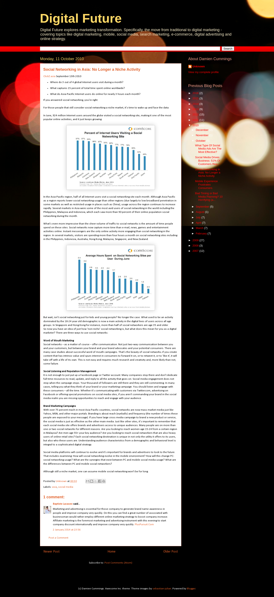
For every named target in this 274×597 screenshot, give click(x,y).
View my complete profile (203, 72)
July (198, 217)
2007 (196, 250)
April (199, 222)
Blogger (191, 588)
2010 (196, 125)
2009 (196, 240)
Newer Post (51, 551)
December (202, 130)
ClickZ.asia (49, 76)
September (203, 206)
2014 (196, 103)
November (202, 135)
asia (54, 487)
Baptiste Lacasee (63, 504)
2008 (196, 245)
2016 (196, 93)
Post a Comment (58, 537)
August (200, 211)
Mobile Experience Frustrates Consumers (206, 184)
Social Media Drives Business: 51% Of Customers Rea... (207, 160)
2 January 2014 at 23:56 (67, 529)
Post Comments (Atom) (118, 562)
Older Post (170, 551)
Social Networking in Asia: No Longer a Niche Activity (207, 172)
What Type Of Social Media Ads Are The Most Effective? (208, 149)
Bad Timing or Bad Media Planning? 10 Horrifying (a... (209, 196)
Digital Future (81, 18)
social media (65, 487)
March (200, 228)
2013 (196, 109)
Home (111, 551)
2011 (196, 120)
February (202, 233)
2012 (196, 114)
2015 (196, 98)
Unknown (199, 66)
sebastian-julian (162, 588)
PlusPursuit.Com (144, 524)
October (201, 140)
